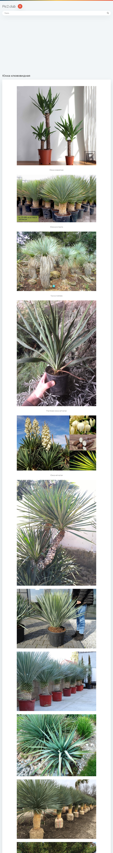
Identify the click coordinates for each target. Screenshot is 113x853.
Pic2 (9, 6)
